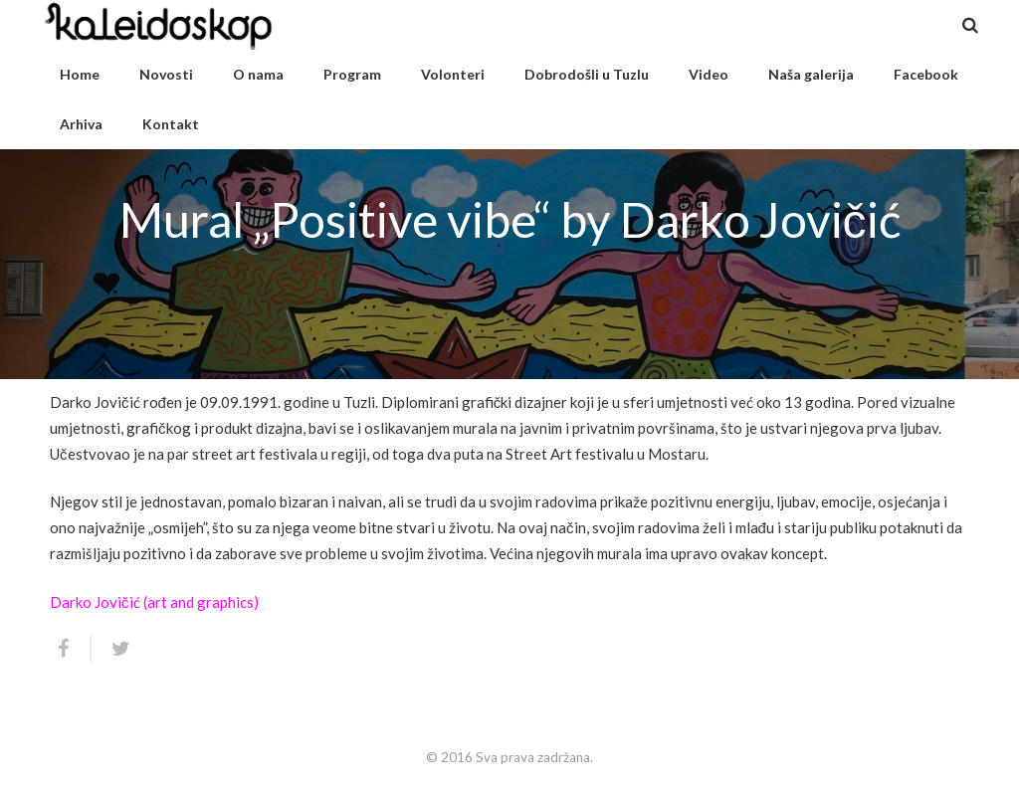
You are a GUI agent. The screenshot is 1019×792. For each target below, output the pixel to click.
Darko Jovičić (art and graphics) (154, 602)
